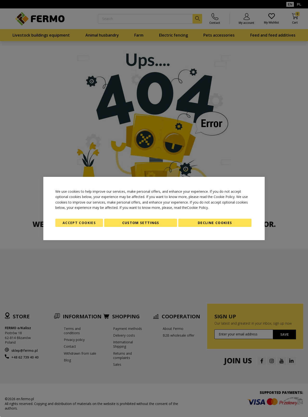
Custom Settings (140, 222)
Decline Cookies (215, 222)
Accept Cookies (79, 222)
